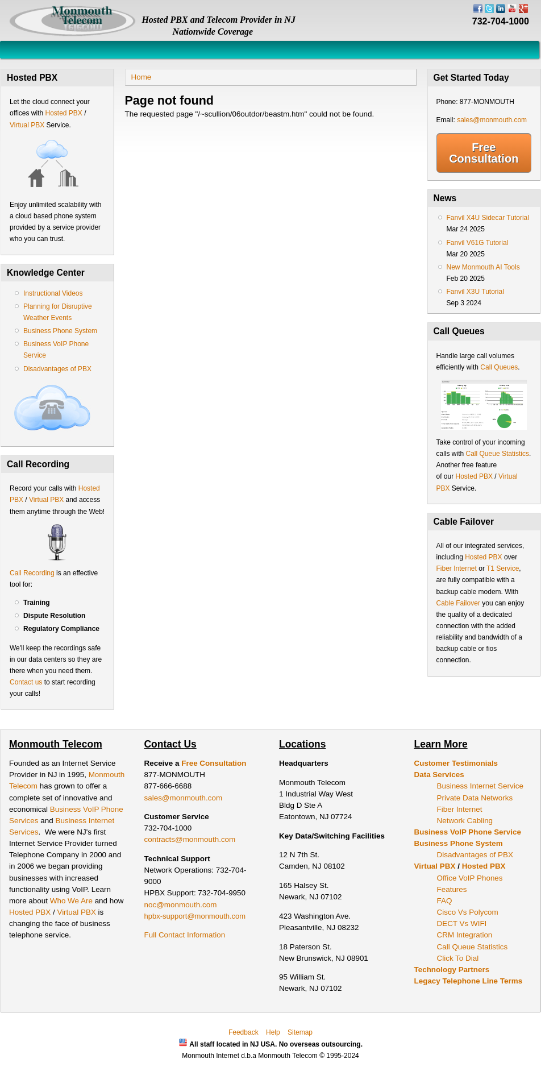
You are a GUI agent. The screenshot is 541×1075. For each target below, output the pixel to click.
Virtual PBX (28, 125)
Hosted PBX (63, 113)
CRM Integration (465, 935)
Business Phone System (60, 331)
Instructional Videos (53, 293)
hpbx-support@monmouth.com (195, 916)
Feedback (243, 1032)
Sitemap (300, 1032)
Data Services (439, 774)
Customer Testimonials (456, 763)
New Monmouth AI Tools (483, 267)
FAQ (444, 900)
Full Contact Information (185, 935)
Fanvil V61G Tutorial (478, 243)
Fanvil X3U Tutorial (475, 292)
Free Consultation (483, 153)
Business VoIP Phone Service (467, 832)
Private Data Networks (475, 798)
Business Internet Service (480, 786)
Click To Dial (458, 958)
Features (452, 889)
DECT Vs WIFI (462, 923)
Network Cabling (465, 820)
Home (141, 77)
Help (273, 1032)
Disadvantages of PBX (57, 369)
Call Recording (32, 573)
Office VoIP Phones (470, 878)
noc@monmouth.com (180, 904)
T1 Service (502, 568)
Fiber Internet (456, 568)
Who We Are (72, 900)
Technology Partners (452, 969)
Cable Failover (458, 603)
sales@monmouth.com (492, 120)
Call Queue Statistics (497, 454)
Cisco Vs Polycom (467, 912)
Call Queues (499, 367)
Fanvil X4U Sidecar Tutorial (488, 218)
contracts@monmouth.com (190, 839)
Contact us (26, 682)
